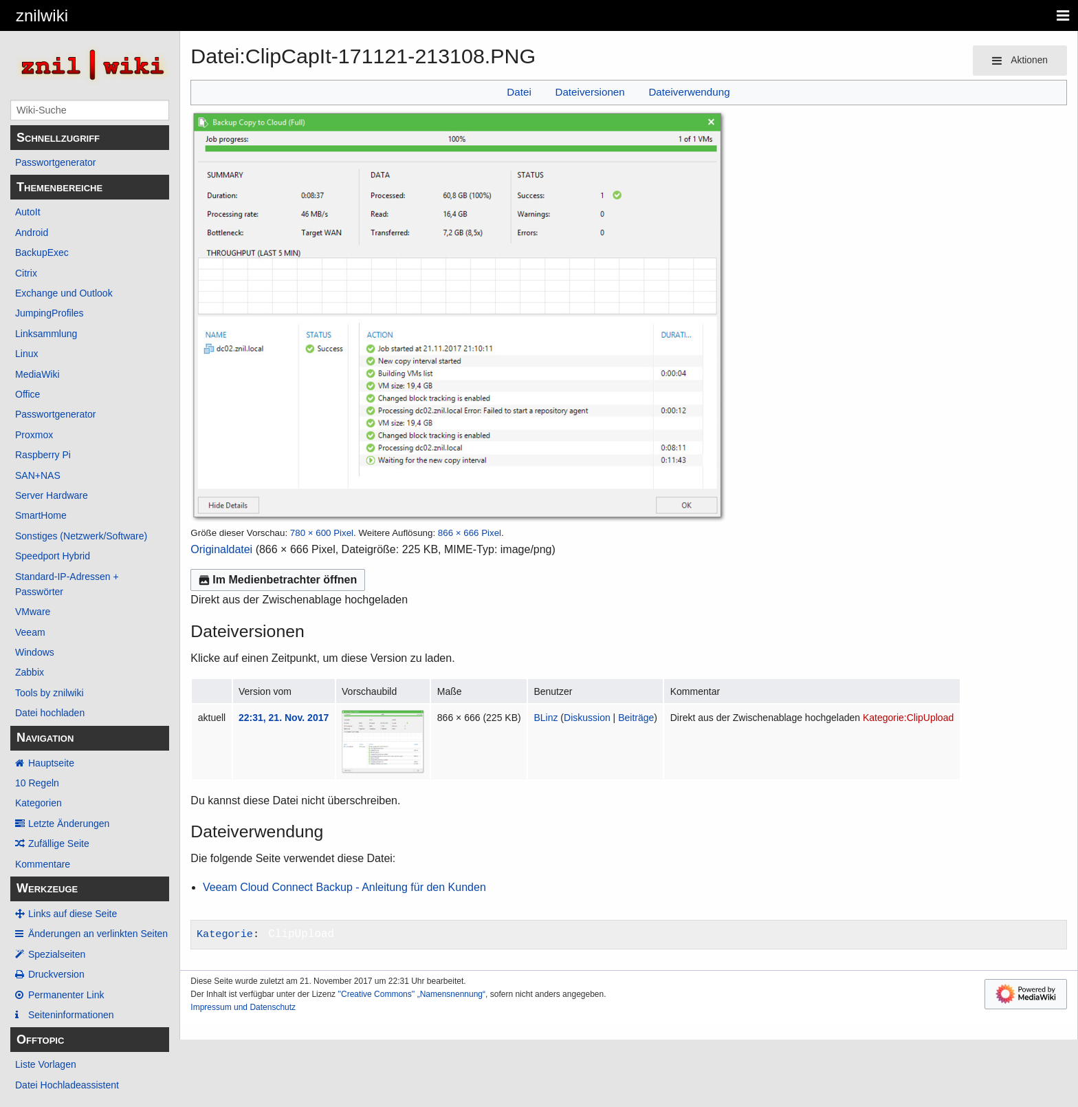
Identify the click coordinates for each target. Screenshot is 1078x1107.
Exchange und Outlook (64, 293)
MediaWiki (37, 374)
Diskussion (587, 717)
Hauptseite (51, 763)
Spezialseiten (56, 954)
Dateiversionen (589, 92)
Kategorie (225, 934)
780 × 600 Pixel (321, 533)
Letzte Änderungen (68, 823)
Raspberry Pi (43, 454)
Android (31, 232)
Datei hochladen (50, 712)
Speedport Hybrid (52, 555)
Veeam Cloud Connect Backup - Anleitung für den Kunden (344, 887)
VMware (32, 611)
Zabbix (29, 672)
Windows (34, 652)
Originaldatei (221, 549)
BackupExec (42, 252)
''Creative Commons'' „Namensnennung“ (411, 994)
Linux (26, 353)
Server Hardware (51, 495)
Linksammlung (46, 333)
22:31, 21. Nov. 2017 (284, 717)
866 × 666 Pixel (469, 533)
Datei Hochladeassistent (67, 1084)
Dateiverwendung (688, 92)
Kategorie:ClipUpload (908, 717)
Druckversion (56, 974)
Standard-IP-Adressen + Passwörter (67, 584)
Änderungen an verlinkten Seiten (98, 933)
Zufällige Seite (58, 843)
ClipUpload (301, 934)
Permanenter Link (66, 994)
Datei (519, 92)
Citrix (26, 273)
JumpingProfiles (49, 313)
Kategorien (38, 802)
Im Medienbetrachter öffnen (278, 579)
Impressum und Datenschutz (243, 1007)
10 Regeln (37, 782)
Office (27, 394)
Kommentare (42, 864)
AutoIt (28, 211)
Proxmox (34, 434)
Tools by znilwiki (49, 692)
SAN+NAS (37, 475)
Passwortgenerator (55, 162)
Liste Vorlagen (45, 1064)
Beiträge (636, 717)
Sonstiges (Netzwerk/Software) (81, 535)
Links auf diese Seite (72, 913)
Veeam (30, 632)
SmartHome (41, 515)
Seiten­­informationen (71, 1014)
